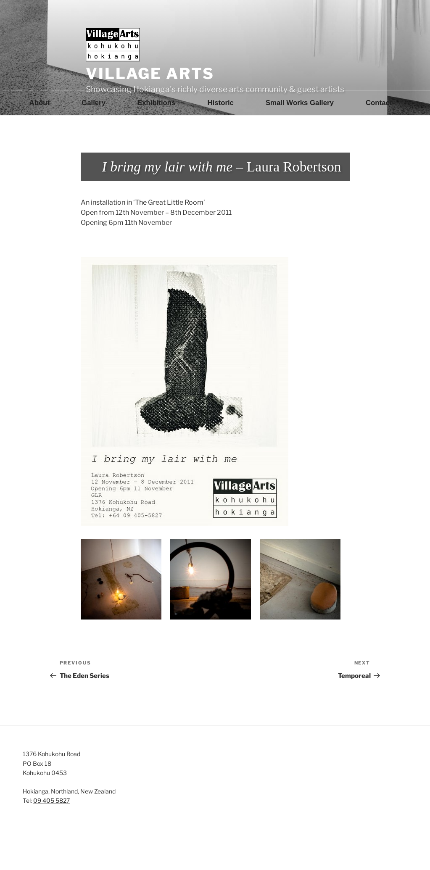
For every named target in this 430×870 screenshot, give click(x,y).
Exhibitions (156, 103)
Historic (220, 103)
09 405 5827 (51, 800)
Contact (379, 103)
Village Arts (150, 73)
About (39, 103)
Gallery (94, 103)
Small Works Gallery (300, 103)
